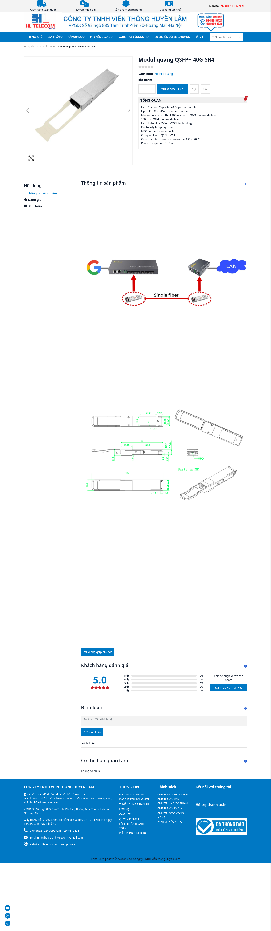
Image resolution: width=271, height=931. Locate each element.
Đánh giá (32, 200)
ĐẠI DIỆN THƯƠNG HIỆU (134, 799)
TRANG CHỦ (35, 37)
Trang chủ (29, 46)
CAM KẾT (124, 814)
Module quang (47, 46)
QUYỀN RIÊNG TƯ (130, 819)
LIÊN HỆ (124, 809)
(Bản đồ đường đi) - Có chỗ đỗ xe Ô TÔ (61, 794)
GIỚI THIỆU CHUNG (131, 794)
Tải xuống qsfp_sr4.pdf (98, 652)
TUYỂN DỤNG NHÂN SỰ (134, 804)
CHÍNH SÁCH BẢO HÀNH (172, 794)
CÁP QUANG (76, 37)
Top (244, 183)
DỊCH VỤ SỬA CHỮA (169, 822)
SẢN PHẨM (55, 37)
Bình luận (33, 206)
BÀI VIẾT (200, 37)
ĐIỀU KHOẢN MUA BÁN (134, 833)
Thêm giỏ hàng (172, 89)
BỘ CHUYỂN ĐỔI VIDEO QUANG (172, 37)
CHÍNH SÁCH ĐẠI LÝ (169, 808)
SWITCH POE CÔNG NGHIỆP (134, 37)
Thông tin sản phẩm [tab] (40, 193)
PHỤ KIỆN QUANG (101, 37)
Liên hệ (214, 6)
